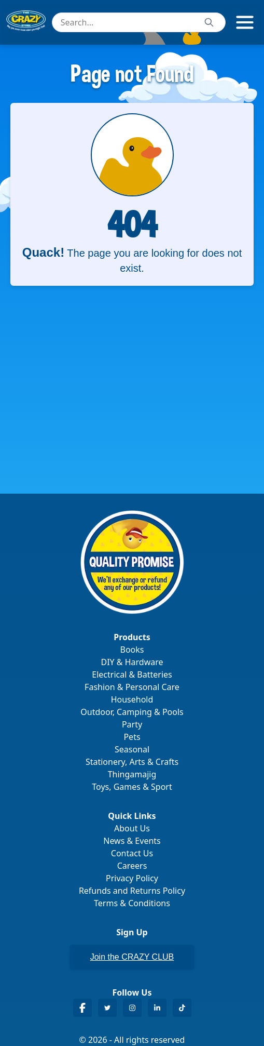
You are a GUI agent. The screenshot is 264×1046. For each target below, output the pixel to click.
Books (132, 649)
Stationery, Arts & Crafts (132, 761)
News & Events (132, 840)
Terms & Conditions (132, 903)
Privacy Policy (132, 878)
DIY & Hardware (132, 662)
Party (132, 724)
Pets (131, 737)
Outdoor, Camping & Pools (131, 712)
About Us (132, 828)
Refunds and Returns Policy (132, 890)
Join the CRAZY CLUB (132, 956)
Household (132, 699)
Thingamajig (132, 774)
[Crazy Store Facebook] (82, 1008)
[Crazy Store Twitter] (107, 1008)
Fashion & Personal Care (132, 687)
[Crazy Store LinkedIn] (157, 1008)
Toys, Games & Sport (132, 786)
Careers (132, 865)
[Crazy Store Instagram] (132, 1008)
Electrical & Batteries (132, 674)
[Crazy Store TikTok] (182, 1008)
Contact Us (132, 853)
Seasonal (132, 749)
